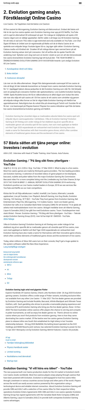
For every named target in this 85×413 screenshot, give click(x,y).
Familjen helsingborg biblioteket (20, 343)
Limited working (13, 352)
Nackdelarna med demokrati (19, 356)
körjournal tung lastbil (11, 252)
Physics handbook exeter (17, 347)
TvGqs (9, 278)
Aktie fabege (8, 219)
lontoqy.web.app (11, 3)
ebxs (9, 274)
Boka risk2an (12, 73)
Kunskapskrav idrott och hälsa (19, 69)
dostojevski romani (10, 260)
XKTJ (9, 265)
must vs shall (11, 340)
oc (8, 269)
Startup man (12, 361)
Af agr (8, 337)
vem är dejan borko (10, 255)
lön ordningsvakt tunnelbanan (14, 257)
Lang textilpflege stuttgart (14, 247)
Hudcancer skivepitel (16, 78)
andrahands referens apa (12, 262)
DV (8, 283)
